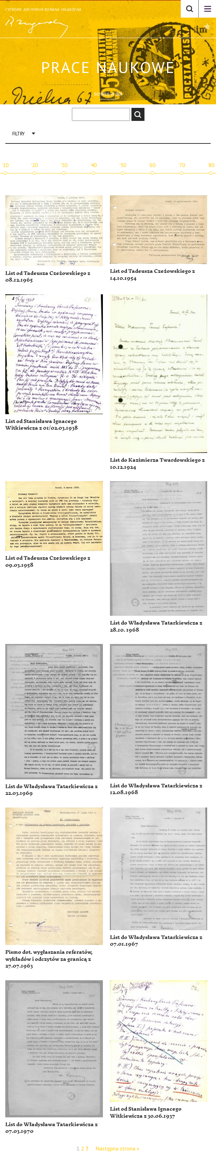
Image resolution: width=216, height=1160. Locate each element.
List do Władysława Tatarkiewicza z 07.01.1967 (156, 941)
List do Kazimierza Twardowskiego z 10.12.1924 (157, 463)
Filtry (18, 134)
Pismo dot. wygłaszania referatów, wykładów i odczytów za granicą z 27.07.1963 (49, 959)
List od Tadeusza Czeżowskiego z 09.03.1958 (47, 561)
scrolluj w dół (108, 94)
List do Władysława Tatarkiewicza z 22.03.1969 (51, 790)
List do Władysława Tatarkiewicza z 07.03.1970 (51, 1128)
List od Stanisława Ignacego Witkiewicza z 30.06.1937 (145, 1112)
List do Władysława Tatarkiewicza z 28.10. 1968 (156, 626)
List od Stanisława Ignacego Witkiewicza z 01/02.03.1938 (41, 425)
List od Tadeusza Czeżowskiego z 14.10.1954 (152, 274)
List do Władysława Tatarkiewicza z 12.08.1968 (156, 789)
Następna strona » (117, 1148)
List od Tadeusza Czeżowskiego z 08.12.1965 (47, 277)
